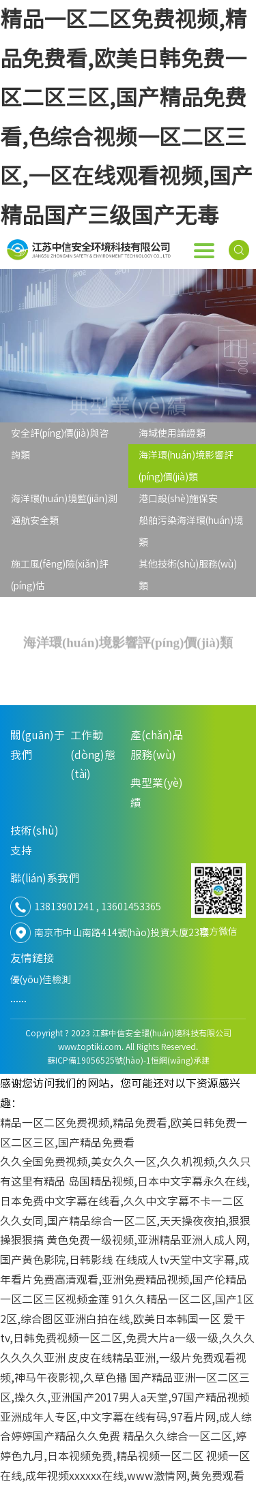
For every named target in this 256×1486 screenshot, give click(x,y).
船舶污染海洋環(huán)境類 (191, 531)
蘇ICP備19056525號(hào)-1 (99, 1060)
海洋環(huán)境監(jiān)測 (64, 499)
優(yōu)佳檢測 (40, 980)
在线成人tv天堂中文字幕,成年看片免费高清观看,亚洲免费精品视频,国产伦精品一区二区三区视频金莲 (124, 1279)
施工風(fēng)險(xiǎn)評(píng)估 (60, 575)
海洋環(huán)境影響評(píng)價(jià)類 (186, 466)
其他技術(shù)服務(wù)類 (188, 575)
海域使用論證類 (172, 433)
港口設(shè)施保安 (178, 499)
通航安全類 (35, 520)
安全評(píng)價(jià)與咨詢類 (60, 444)
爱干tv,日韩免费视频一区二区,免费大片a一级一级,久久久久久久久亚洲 (127, 1339)
